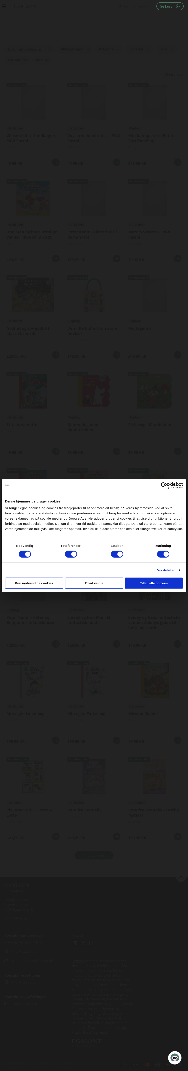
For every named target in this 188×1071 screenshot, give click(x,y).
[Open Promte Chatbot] (175, 1058)
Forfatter (136, 49)
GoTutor (90, 1027)
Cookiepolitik (41, 1063)
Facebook (74, 943)
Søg (125, 6)
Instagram (82, 943)
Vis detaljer (166, 570)
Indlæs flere (94, 855)
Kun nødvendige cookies (34, 583)
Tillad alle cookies (154, 583)
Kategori (106, 49)
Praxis (76, 1032)
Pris (39, 60)
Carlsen (77, 961)
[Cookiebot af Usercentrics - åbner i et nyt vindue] (164, 485)
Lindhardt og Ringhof (88, 1013)
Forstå (88, 1032)
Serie (163, 49)
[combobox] (29, 49)
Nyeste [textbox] (35, 49)
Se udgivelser (33, 125)
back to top (181, 877)
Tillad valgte (94, 583)
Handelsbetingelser (17, 1063)
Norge (121, 1027)
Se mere (56, 162)
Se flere (94, 606)
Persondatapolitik (64, 1063)
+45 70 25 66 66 (23, 982)
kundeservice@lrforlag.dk (32, 960)
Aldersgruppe (72, 49)
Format (14, 60)
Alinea (76, 1027)
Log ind (142, 6)
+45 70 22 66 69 (23, 951)
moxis (104, 1032)
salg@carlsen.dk (25, 1003)
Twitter (91, 943)
